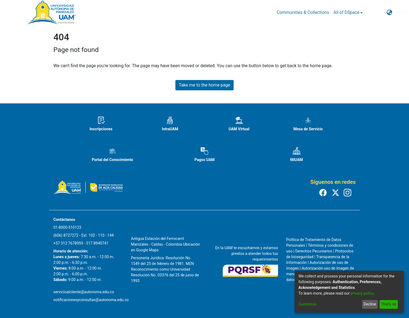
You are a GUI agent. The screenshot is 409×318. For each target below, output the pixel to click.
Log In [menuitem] (399, 12)
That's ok (388, 304)
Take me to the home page (204, 85)
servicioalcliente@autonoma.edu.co (83, 292)
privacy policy (361, 293)
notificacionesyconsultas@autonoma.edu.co (91, 300)
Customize (307, 304)
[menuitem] (347, 12)
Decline (370, 304)
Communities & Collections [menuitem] (303, 12)
